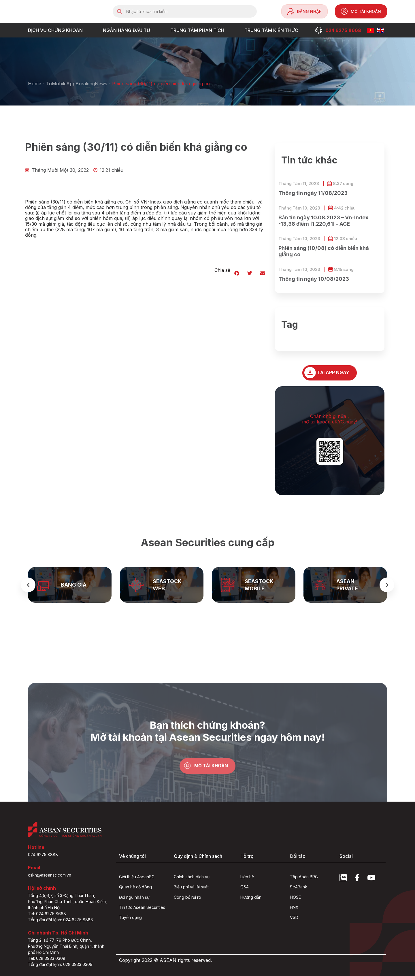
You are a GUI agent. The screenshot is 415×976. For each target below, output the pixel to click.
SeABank (298, 887)
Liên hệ (247, 877)
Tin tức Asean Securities (142, 907)
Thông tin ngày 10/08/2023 (313, 279)
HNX (294, 907)
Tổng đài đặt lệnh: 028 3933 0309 (60, 964)
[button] (236, 273)
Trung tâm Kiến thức (272, 30)
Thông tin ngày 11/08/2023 (313, 193)
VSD (294, 917)
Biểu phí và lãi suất (191, 887)
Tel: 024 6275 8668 (47, 913)
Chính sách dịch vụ (192, 877)
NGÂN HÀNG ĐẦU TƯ (128, 30)
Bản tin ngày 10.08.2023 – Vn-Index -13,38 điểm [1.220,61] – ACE (323, 220)
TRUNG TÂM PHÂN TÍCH (198, 30)
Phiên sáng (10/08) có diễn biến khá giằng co (323, 251)
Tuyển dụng (130, 917)
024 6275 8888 (43, 854)
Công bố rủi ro (187, 897)
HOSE (295, 897)
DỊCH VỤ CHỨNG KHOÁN (57, 30)
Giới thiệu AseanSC (136, 877)
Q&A (244, 887)
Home (34, 83)
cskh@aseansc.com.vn (49, 875)
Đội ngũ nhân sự (134, 897)
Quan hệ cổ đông (135, 887)
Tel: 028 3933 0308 (46, 958)
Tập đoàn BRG (304, 877)
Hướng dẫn (250, 897)
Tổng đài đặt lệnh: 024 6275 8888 (60, 919)
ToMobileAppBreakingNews (76, 83)
